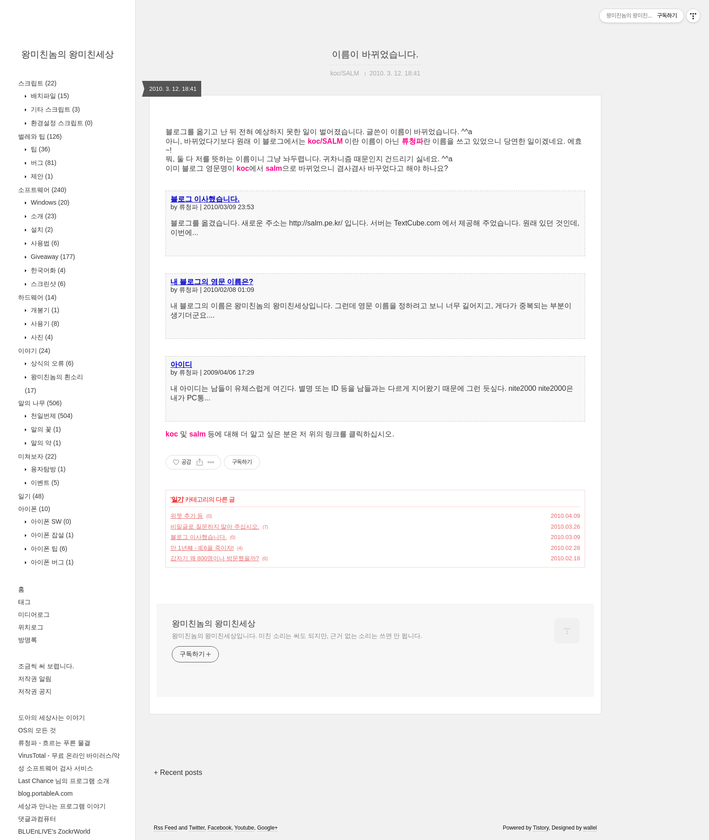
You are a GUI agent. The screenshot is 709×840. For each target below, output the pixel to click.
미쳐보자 (37, 456)
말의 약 (45, 442)
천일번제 (50, 415)
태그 (24, 601)
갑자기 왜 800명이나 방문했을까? (214, 558)
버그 (43, 162)
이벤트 (44, 482)
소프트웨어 (42, 189)
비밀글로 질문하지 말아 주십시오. (214, 526)
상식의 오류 (51, 363)
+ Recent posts (178, 772)
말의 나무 (39, 403)
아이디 (181, 364)
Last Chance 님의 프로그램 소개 (63, 780)
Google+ (267, 828)
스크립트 (37, 83)
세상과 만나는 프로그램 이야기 (62, 806)
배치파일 (49, 95)
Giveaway (52, 256)
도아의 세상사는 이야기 (51, 717)
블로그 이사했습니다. (205, 199)
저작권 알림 (35, 678)
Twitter (197, 828)
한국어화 (47, 270)
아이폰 (34, 508)
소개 (43, 216)
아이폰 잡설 (51, 535)
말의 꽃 (45, 429)
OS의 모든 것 (37, 730)
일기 (31, 496)
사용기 (44, 323)
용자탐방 (47, 469)
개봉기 (44, 310)
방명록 (27, 639)
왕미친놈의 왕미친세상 (67, 54)
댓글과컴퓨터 (37, 818)
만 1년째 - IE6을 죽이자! (202, 547)
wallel (590, 828)
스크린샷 (47, 283)
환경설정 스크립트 (61, 123)
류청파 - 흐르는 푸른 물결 (54, 742)
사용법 (44, 243)
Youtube (244, 828)
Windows (49, 202)
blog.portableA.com (45, 793)
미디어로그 (34, 614)
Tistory (541, 828)
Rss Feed (165, 828)
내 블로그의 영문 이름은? (211, 282)
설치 (41, 229)
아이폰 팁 (48, 548)
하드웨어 (37, 297)
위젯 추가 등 (186, 515)
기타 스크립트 (54, 109)
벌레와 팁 (39, 136)
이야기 (34, 350)
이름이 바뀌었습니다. (375, 54)
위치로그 (30, 627)
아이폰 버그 (51, 562)
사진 (41, 337)
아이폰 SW (50, 521)
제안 (41, 176)
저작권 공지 (35, 691)
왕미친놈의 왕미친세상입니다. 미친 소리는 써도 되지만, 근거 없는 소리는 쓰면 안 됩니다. (297, 635)
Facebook (220, 828)
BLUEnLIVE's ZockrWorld (54, 831)
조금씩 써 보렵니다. (46, 666)
